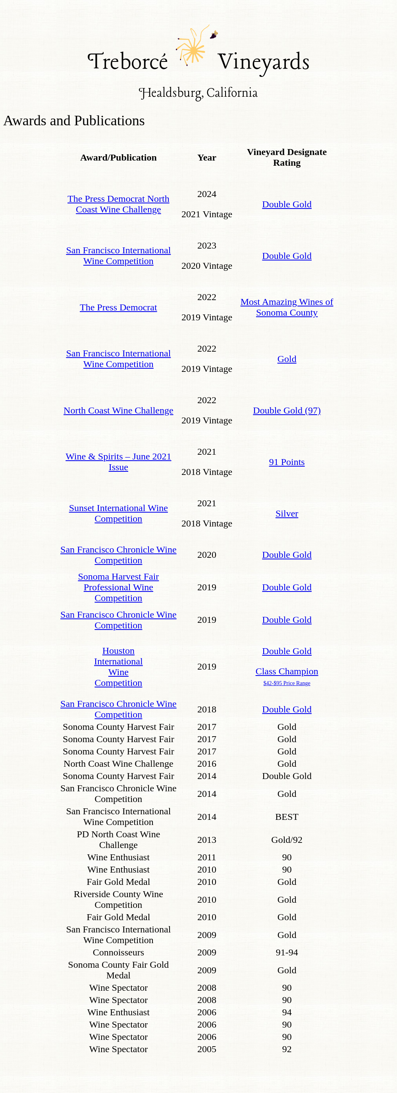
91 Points (287, 462)
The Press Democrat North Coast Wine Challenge (118, 203)
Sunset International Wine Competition (118, 513)
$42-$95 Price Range (287, 683)
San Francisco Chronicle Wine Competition (118, 554)
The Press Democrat (118, 307)
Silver (287, 513)
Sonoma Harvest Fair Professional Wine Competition (118, 587)
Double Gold (287, 204)
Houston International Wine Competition (118, 666)
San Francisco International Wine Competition (118, 255)
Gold (287, 359)
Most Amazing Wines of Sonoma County (287, 307)
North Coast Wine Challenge (118, 410)
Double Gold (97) (287, 410)
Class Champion (287, 671)
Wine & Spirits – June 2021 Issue (118, 461)
